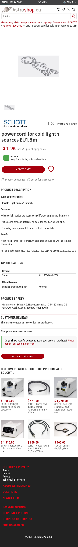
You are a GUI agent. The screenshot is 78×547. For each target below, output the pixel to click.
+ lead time (41, 159)
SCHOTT (72, 22)
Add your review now (22, 356)
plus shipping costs (36, 149)
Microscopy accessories (27, 22)
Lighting (47, 22)
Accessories (59, 22)
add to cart (23, 169)
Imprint (6, 473)
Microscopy (7, 22)
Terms (6, 470)
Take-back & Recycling (14, 479)
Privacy (6, 476)
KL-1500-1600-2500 (12, 25)
